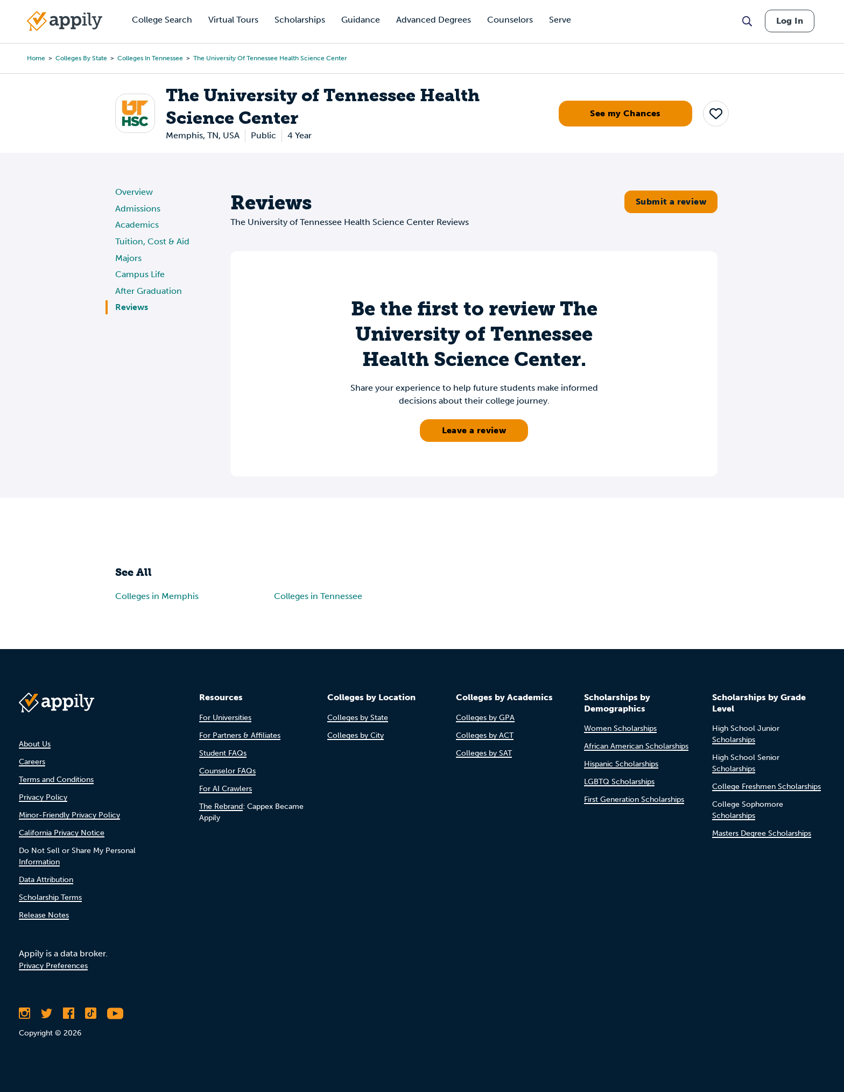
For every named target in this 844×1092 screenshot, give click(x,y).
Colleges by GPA (485, 717)
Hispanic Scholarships (621, 764)
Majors (128, 258)
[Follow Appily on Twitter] (46, 1013)
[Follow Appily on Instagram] (24, 1013)
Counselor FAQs (227, 771)
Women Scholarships (620, 728)
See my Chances (625, 113)
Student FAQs (223, 753)
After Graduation (148, 291)
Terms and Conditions (56, 779)
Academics (137, 225)
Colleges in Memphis (157, 596)
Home (36, 58)
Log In (789, 21)
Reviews (131, 307)
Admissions (137, 208)
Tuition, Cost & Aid (152, 241)
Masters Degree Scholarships (761, 833)
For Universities (225, 717)
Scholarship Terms (50, 897)
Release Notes (44, 915)
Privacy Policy (43, 797)
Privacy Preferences (53, 965)
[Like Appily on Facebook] (68, 1013)
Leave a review (474, 430)
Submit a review (671, 201)
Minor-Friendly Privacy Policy (69, 815)
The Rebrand (221, 806)
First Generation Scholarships (634, 799)
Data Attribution (46, 879)
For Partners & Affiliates (239, 735)
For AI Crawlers (225, 788)
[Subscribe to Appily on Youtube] (115, 1013)
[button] (715, 113)
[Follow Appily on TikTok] (90, 1013)
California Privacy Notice (61, 832)
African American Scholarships (636, 746)
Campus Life (140, 274)
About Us (35, 744)
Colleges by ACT (485, 735)
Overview (134, 192)
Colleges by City (355, 735)
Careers (32, 761)
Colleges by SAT (484, 753)
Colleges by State (81, 58)
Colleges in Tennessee (150, 58)
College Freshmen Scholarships (766, 786)
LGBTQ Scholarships (619, 781)
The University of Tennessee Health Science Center (270, 58)
